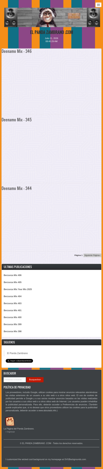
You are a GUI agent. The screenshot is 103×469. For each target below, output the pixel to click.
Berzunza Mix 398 (12, 331)
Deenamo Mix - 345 (17, 119)
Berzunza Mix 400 (12, 317)
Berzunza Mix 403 (12, 303)
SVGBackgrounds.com (75, 459)
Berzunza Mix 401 (12, 310)
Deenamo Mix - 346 (17, 51)
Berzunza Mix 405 (12, 282)
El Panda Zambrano (17, 353)
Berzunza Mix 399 (12, 324)
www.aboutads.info (47, 410)
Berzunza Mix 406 (12, 275)
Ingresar (11, 432)
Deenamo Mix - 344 (17, 188)
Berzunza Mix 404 (12, 296)
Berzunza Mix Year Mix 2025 (18, 289)
